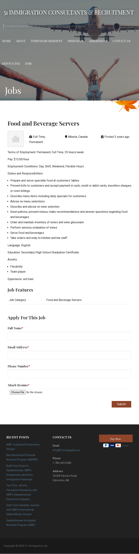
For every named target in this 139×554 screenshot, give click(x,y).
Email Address (18, 347)
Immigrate (76, 41)
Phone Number (19, 366)
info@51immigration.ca (66, 450)
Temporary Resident (46, 41)
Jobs (28, 63)
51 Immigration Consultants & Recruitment (69, 12)
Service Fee (11, 63)
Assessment (98, 41)
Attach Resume (19, 385)
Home (6, 41)
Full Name (15, 328)
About (21, 41)
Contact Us (121, 41)
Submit (121, 404)
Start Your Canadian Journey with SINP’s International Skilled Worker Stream (22, 510)
